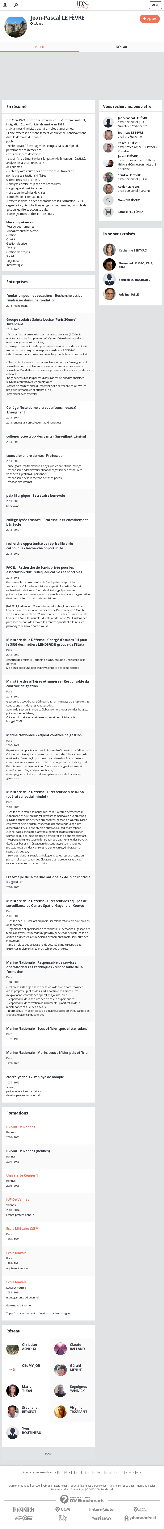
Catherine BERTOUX (133, 250)
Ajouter (152, 19)
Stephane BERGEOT (30, 1409)
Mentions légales (146, 1485)
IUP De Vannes (17, 1199)
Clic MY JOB (31, 1365)
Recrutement (61, 1485)
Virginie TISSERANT (78, 1409)
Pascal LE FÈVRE (129, 143)
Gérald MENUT (76, 1367)
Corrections (77, 1489)
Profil (39, 47)
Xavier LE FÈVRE (129, 187)
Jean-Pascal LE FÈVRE (133, 118)
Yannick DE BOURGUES (134, 280)
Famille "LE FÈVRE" (130, 212)
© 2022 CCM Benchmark (99, 1489)
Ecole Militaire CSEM (22, 1228)
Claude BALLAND (77, 1346)
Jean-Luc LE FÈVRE (130, 132)
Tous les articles (59, 1489)
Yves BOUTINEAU (31, 1430)
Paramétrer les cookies (121, 1485)
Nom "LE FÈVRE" (129, 200)
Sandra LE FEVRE (129, 175)
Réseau (121, 47)
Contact (35, 1485)
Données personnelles (93, 1485)
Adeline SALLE (129, 294)
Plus (48, 1453)
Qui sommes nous (19, 1485)
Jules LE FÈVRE (128, 156)
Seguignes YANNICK (78, 1388)
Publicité (47, 1485)
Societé (75, 1485)
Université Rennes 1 (22, 1175)
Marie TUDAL (27, 1388)
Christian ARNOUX (29, 1346)
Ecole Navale (16, 1253)
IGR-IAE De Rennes (20, 1127)
